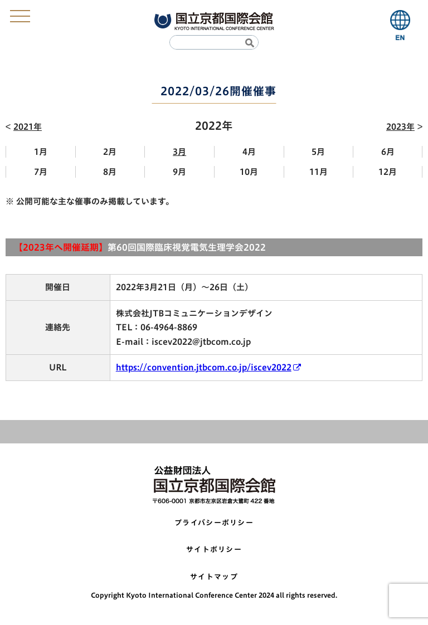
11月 (318, 172)
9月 (179, 172)
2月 (109, 152)
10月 (249, 172)
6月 (388, 152)
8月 (109, 172)
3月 (179, 152)
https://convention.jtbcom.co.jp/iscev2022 (203, 367)
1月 (40, 152)
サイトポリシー (214, 549)
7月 (40, 172)
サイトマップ (214, 576)
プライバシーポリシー (214, 522)
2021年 (27, 127)
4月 (249, 152)
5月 (318, 152)
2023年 (400, 127)
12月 (387, 172)
